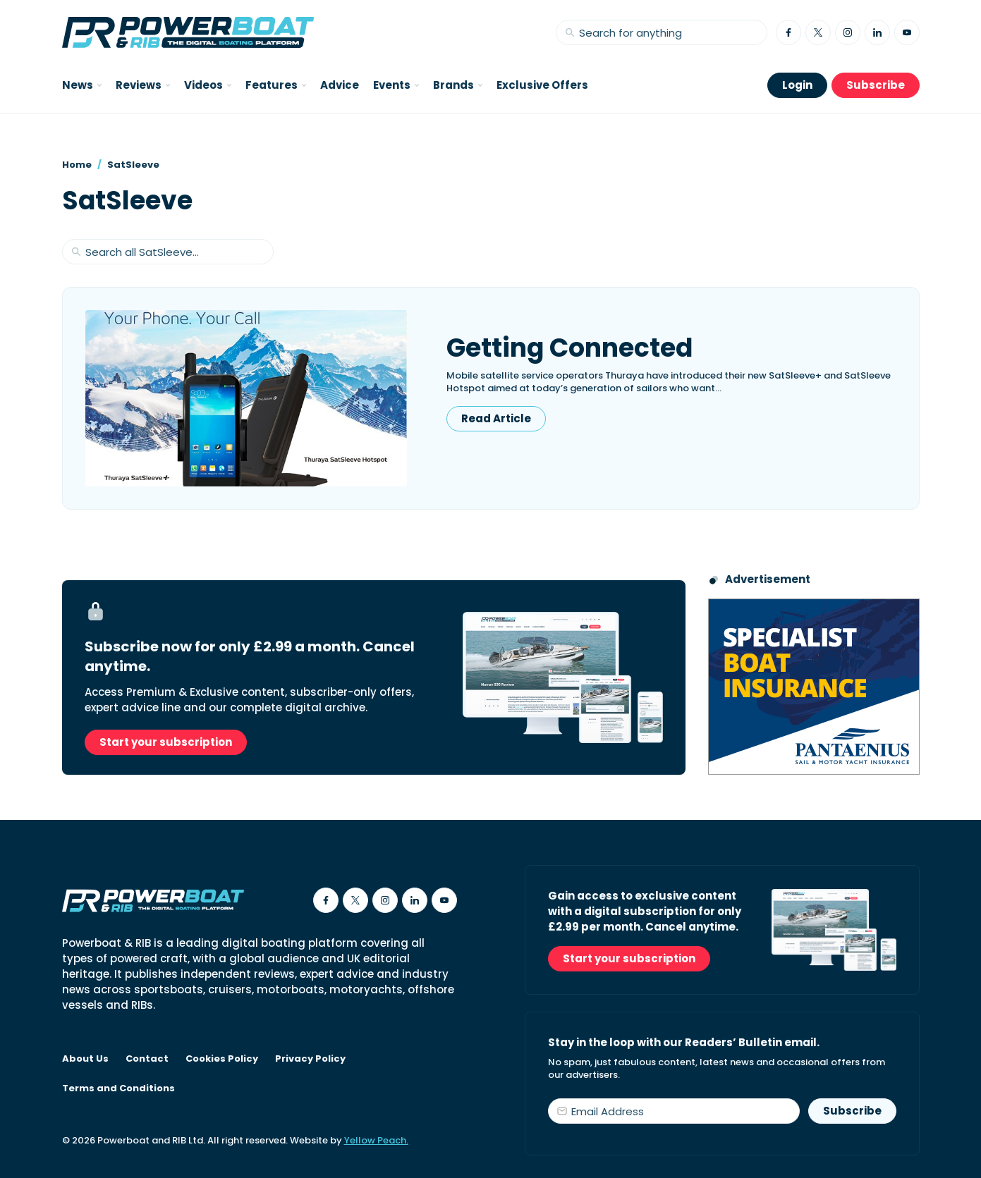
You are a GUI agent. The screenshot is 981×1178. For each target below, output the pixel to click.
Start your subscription (165, 742)
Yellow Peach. (376, 1140)
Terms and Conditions (118, 1088)
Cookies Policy (221, 1059)
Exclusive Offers (542, 85)
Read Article (496, 418)
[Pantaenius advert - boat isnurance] (814, 687)
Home (77, 164)
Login (797, 85)
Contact (147, 1059)
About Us (85, 1059)
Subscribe (875, 85)
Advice (339, 85)
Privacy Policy (310, 1059)
